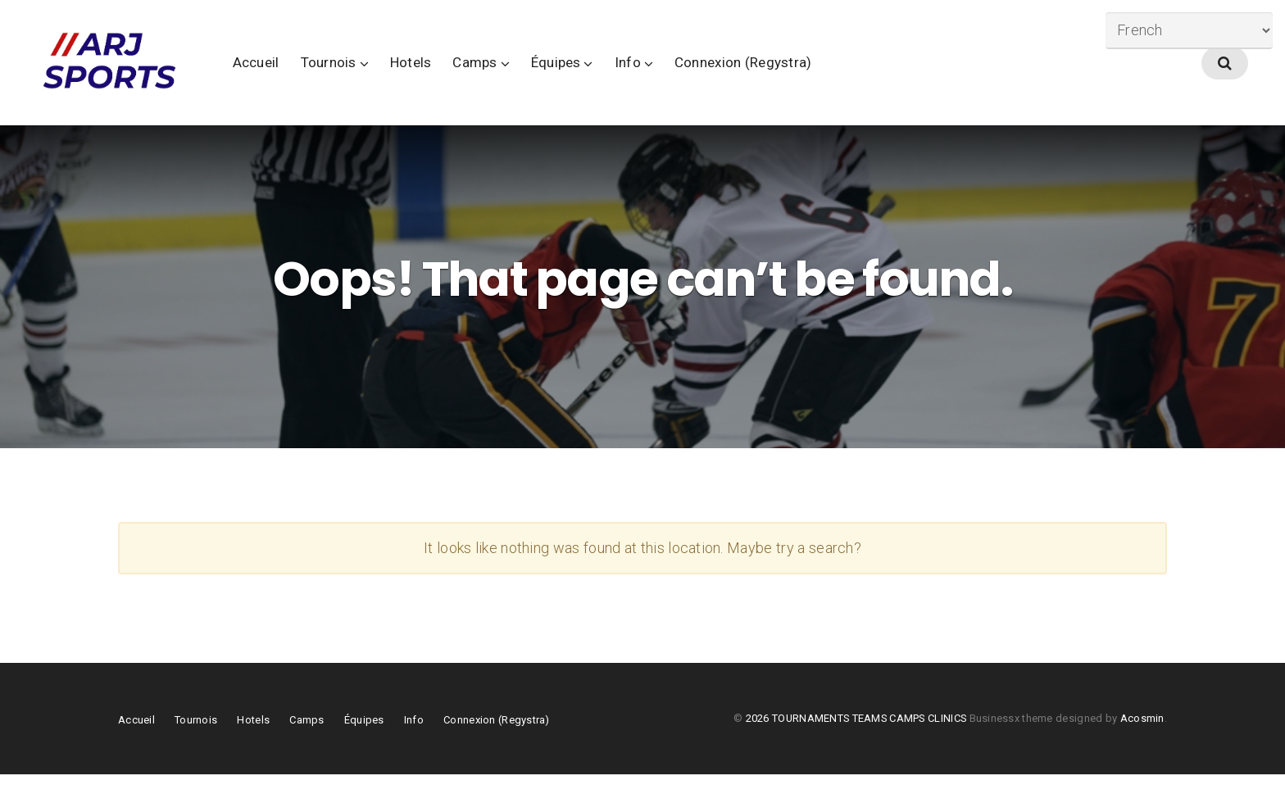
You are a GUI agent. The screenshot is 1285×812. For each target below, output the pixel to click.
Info (702, 81)
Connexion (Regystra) (818, 81)
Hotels (485, 81)
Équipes (631, 81)
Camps (550, 81)
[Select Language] (1189, 30)
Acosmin (1142, 756)
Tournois (403, 81)
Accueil (330, 81)
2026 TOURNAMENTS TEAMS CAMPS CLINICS (857, 756)
